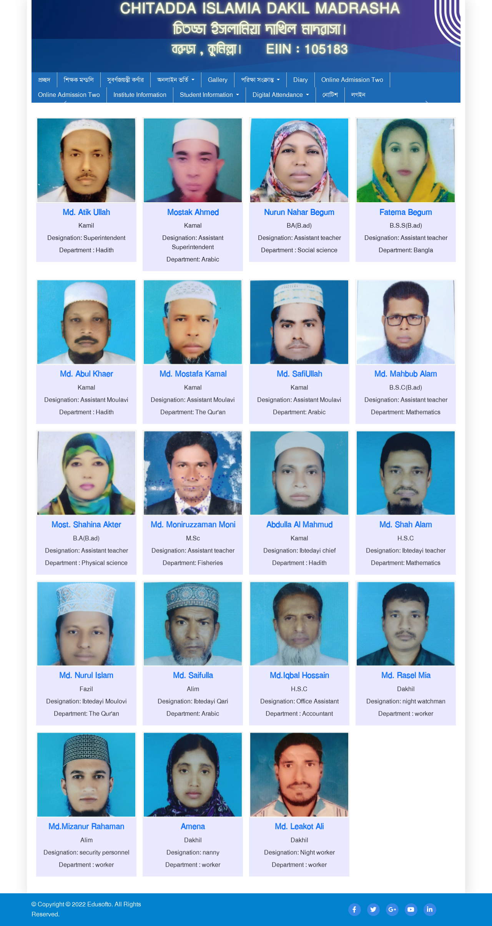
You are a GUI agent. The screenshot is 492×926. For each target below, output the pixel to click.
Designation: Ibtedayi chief (299, 587)
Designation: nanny (192, 888)
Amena (193, 863)
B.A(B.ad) (86, 574)
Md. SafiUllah (299, 410)
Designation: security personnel (86, 888)
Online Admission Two (352, 80)
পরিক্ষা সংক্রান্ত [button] (258, 80)
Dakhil (406, 725)
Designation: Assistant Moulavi (86, 436)
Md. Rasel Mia (405, 712)
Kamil (86, 226)
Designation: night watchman (405, 737)
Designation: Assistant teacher (299, 238)
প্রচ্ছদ (44, 80)
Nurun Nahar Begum (299, 212)
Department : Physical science (86, 599)
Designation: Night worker (299, 888)
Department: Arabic (192, 259)
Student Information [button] (207, 95)
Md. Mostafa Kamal (193, 410)
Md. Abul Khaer (86, 410)
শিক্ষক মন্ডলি (79, 80)
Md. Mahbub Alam (405, 410)
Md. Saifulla (193, 712)
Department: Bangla (406, 250)
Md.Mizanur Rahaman (86, 863)
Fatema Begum (405, 212)
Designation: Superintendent (86, 238)
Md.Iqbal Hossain (299, 712)
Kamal (193, 226)
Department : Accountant (299, 750)
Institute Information (139, 95)
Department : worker (405, 750)
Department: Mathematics (405, 448)
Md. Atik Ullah (86, 212)
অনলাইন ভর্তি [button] (173, 80)
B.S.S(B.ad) (406, 226)
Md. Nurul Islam (86, 712)
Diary (300, 80)
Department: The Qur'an (193, 448)
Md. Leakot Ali (299, 863)
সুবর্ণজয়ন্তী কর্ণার (125, 80)
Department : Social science (299, 250)
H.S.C (405, 574)
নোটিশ (330, 95)
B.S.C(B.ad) (405, 424)
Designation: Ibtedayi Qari (193, 737)
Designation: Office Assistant (299, 737)
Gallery (218, 80)
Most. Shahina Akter (86, 561)
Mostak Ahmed (193, 212)
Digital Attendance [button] (278, 95)
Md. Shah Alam (405, 561)
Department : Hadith (86, 250)
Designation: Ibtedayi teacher (405, 587)
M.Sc (193, 574)
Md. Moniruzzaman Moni (193, 561)
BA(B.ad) (299, 226)
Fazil (86, 725)
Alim (193, 725)
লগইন (358, 95)
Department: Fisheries (193, 599)
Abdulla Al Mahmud (299, 561)
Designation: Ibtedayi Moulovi (86, 737)
